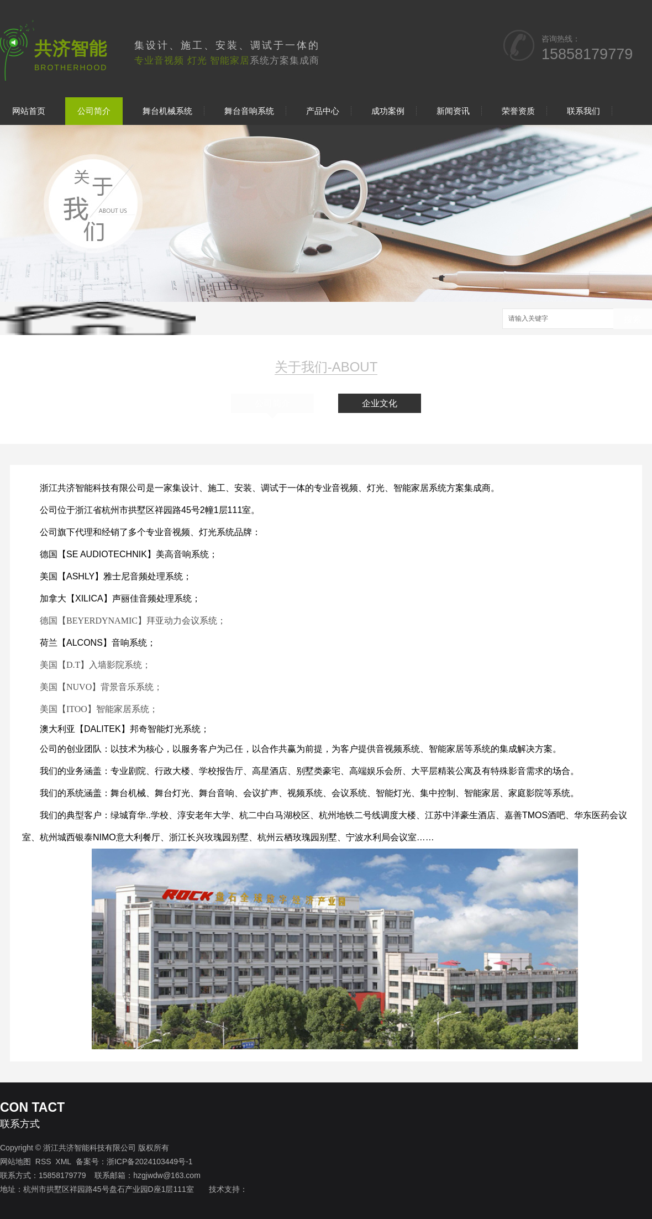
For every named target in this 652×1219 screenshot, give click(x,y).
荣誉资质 (518, 111)
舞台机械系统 (167, 111)
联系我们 (583, 111)
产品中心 (322, 111)
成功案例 (387, 111)
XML (63, 1161)
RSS (43, 1161)
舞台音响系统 (249, 111)
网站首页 (28, 111)
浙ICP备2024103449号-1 (150, 1161)
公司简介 (94, 111)
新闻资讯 (453, 111)
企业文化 (379, 403)
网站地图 (15, 1161)
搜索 (633, 319)
